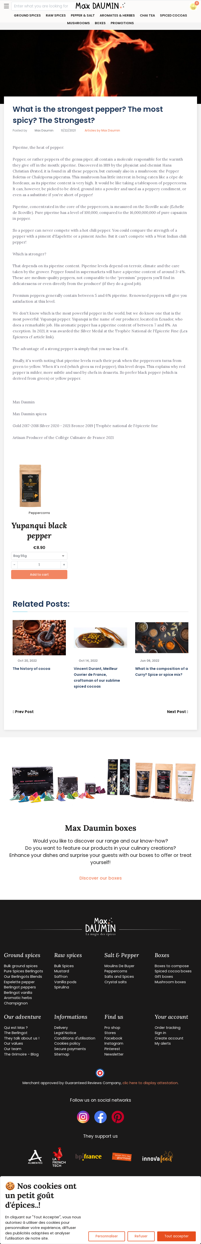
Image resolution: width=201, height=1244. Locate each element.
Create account (169, 1038)
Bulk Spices (64, 965)
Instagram (113, 1043)
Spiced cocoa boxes (173, 971)
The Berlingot (15, 1032)
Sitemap (61, 1054)
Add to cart (39, 574)
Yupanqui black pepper (39, 530)
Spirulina (61, 987)
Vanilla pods (65, 982)
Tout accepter (176, 1236)
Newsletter (114, 1054)
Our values (13, 1043)
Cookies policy (67, 1043)
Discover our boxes (100, 878)
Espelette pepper (19, 982)
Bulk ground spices (21, 965)
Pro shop (112, 1027)
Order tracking (167, 1027)
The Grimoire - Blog (21, 1054)
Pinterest (112, 1048)
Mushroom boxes (170, 982)
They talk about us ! (21, 1038)
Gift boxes (164, 976)
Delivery (61, 1027)
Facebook (113, 1038)
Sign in (160, 1032)
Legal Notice (65, 1032)
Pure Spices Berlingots (23, 971)
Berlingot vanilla (18, 992)
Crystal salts (115, 982)
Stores (110, 1032)
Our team (12, 1048)
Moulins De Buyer (119, 965)
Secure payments (70, 1048)
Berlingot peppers (20, 987)
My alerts (163, 1043)
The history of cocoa (31, 668)
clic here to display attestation (150, 1082)
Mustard (61, 971)
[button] (193, 7)
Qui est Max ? (16, 1027)
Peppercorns (115, 971)
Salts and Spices (119, 976)
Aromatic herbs (18, 997)
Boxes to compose (172, 965)
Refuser (141, 1236)
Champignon (16, 1003)
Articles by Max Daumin (102, 130)
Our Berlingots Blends (23, 976)
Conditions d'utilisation (74, 1038)
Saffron (61, 976)
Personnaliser (107, 1236)
